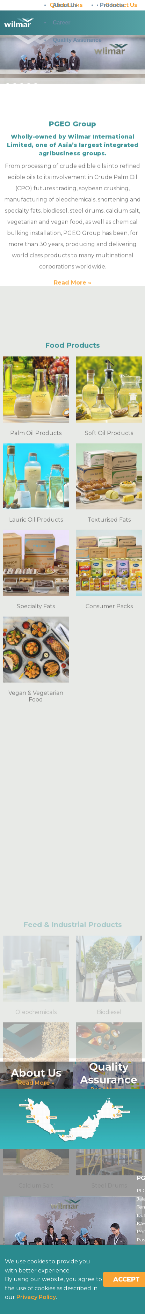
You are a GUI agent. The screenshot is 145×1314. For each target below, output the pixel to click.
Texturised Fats (109, 695)
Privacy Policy (36, 1297)
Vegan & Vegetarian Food (35, 872)
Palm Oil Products (35, 609)
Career (62, 22)
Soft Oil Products (109, 609)
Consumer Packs (109, 782)
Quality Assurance (77, 40)
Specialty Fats (36, 782)
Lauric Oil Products (36, 695)
